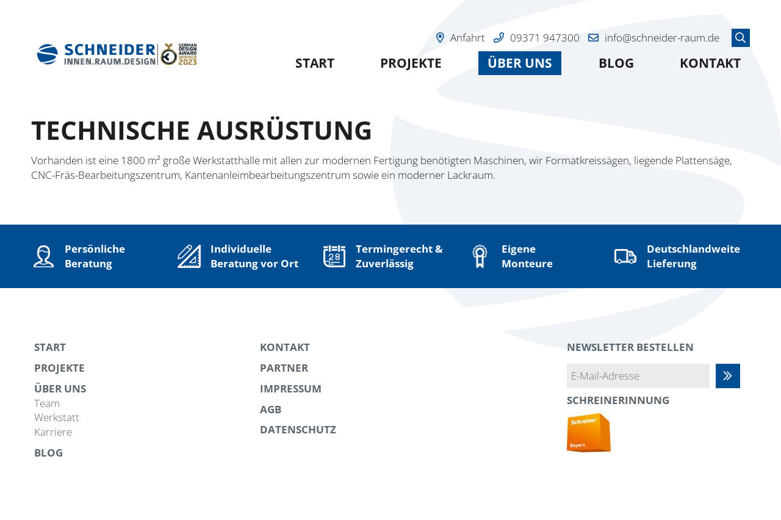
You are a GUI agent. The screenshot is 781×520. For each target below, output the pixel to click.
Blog (616, 62)
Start (314, 62)
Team (47, 403)
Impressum (291, 388)
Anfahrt (467, 38)
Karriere (53, 432)
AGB (270, 409)
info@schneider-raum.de (662, 38)
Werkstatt (56, 417)
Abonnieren (734, 376)
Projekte (411, 62)
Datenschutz (298, 429)
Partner (284, 368)
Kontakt (710, 62)
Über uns (520, 62)
